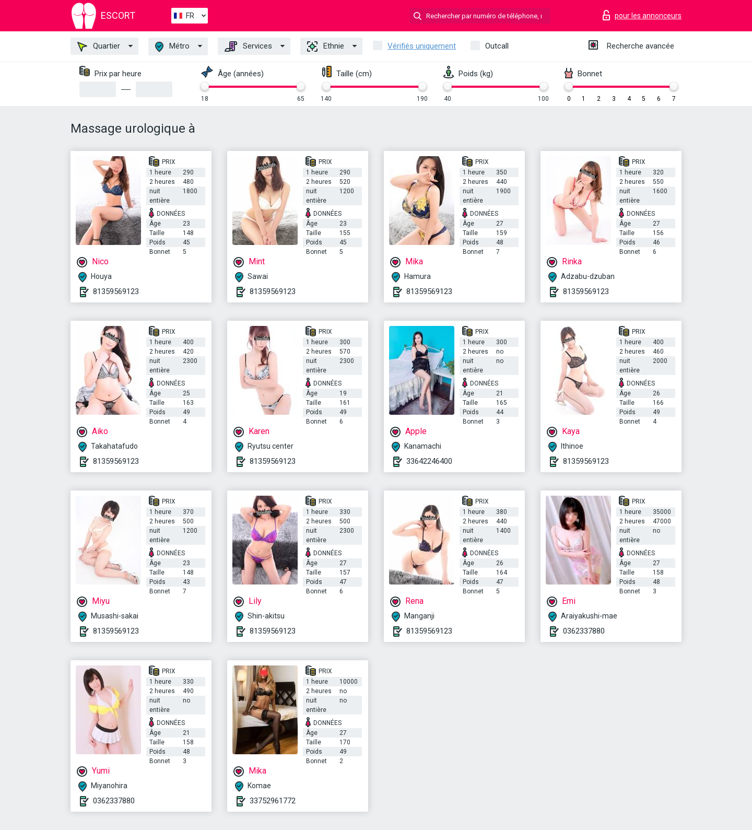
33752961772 (273, 800)
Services (248, 46)
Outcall (497, 46)
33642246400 (429, 461)
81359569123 (116, 291)
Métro (172, 46)
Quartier (98, 46)
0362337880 (584, 631)
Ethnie (325, 46)
